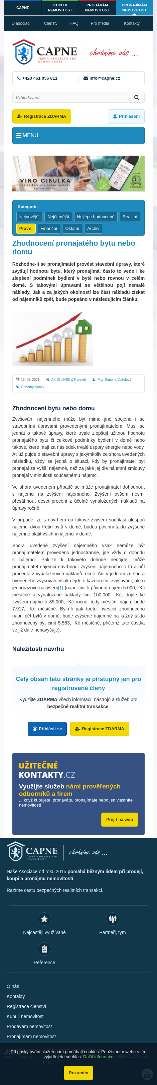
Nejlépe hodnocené (96, 216)
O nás (13, 986)
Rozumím (79, 1072)
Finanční (49, 228)
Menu (30, 135)
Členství (51, 23)
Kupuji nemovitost (60, 7)
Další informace (98, 1056)
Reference (44, 962)
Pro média (100, 23)
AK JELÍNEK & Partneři (68, 380)
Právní (26, 228)
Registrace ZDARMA (45, 116)
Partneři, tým (112, 932)
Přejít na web (119, 819)
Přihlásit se (50, 728)
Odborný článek (32, 387)
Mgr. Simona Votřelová (114, 380)
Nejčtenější (58, 216)
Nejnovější (29, 216)
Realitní (130, 216)
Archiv (93, 228)
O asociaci (21, 23)
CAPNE (22, 8)
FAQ (74, 23)
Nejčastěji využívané (44, 932)
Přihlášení (129, 116)
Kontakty (132, 23)
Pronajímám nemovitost (134, 7)
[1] (60, 587)
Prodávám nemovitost (97, 7)
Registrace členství (26, 1006)
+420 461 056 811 (39, 78)
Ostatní (72, 228)
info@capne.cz (105, 78)
